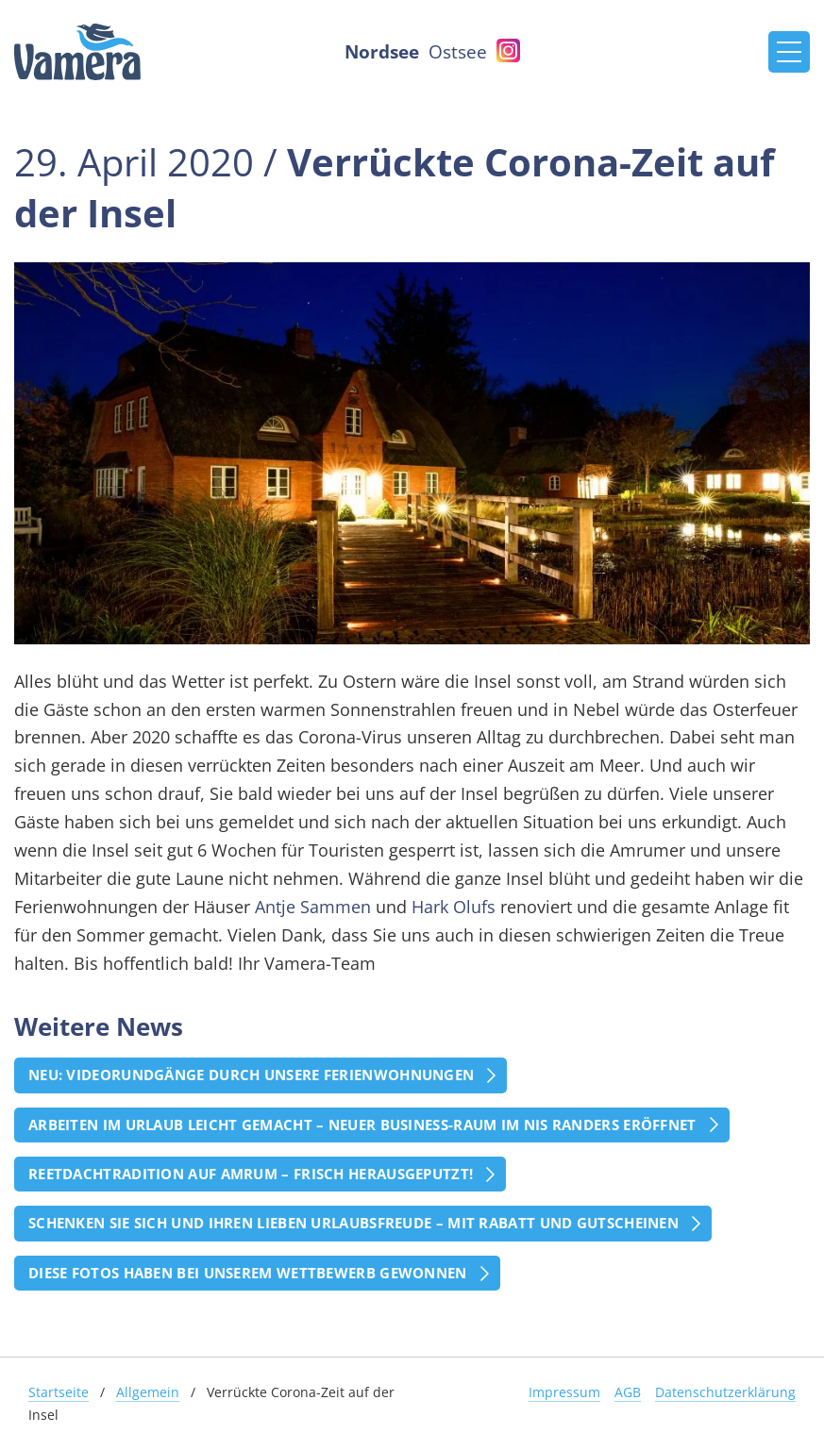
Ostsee (458, 51)
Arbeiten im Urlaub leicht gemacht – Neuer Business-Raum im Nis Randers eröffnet (362, 1124)
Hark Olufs (454, 906)
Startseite (58, 1392)
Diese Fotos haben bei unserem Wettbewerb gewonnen (247, 1272)
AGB (627, 1392)
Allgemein (147, 1392)
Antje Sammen (313, 906)
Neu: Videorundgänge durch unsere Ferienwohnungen (251, 1074)
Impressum (564, 1392)
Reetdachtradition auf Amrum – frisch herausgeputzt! (250, 1173)
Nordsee (382, 51)
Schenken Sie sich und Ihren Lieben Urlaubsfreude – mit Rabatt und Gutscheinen (353, 1222)
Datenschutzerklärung (725, 1392)
